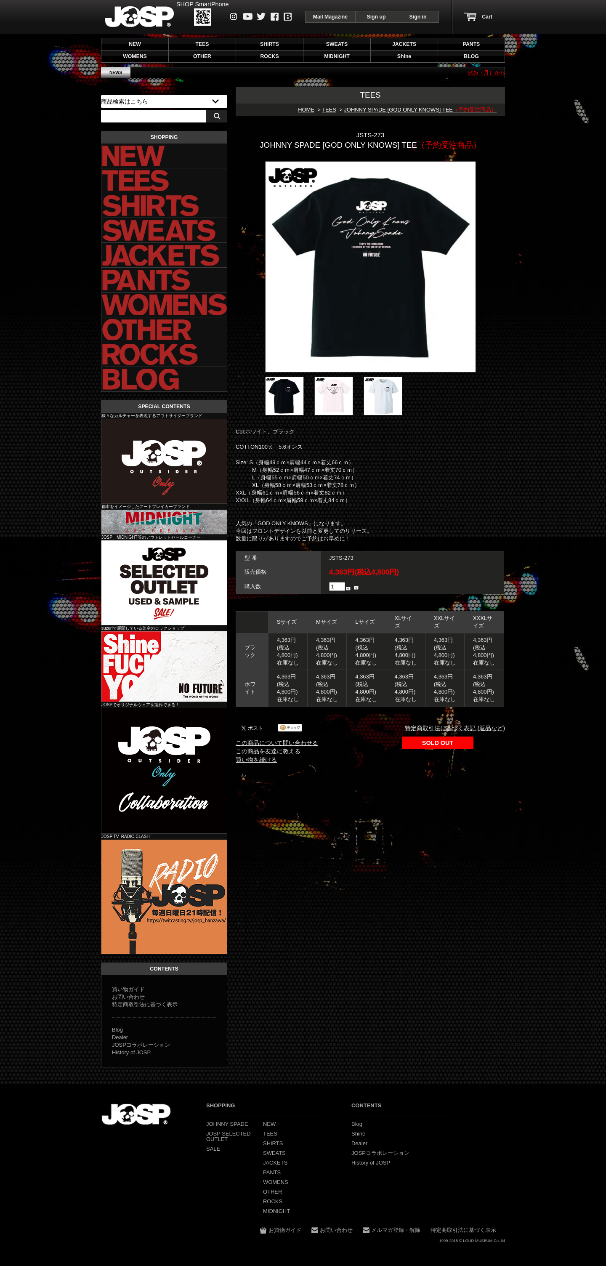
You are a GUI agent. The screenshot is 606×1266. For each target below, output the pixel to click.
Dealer (120, 1037)
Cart (487, 17)
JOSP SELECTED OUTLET (164, 582)
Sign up (376, 17)
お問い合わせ (128, 997)
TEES (329, 109)
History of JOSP (131, 1052)
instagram (234, 16)
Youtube (247, 16)
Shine (164, 666)
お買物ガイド (284, 1230)
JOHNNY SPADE (139, 16)
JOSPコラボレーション (141, 1045)
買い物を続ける (256, 759)
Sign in (418, 17)
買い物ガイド (128, 989)
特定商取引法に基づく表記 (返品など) (455, 728)
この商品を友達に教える (268, 751)
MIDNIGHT (164, 522)
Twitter (261, 16)
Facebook (275, 17)
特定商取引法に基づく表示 (145, 1004)
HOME (306, 109)
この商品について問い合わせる (277, 742)
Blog (288, 17)
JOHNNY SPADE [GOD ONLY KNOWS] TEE (420, 109)
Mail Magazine (330, 17)
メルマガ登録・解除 (395, 1230)
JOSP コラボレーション (164, 770)
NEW (135, 44)
